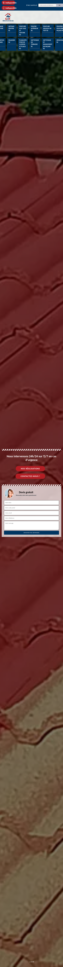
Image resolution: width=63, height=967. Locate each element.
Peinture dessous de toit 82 (47, 28)
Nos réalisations (30, 468)
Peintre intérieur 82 (34, 28)
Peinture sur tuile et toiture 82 (22, 30)
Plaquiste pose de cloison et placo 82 (23, 44)
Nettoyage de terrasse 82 (35, 43)
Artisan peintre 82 (11, 28)
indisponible (9, 2)
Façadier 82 (11, 41)
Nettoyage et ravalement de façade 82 (47, 44)
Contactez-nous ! (30, 476)
